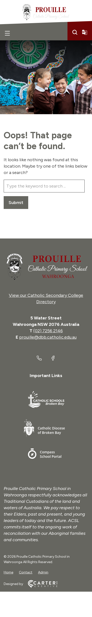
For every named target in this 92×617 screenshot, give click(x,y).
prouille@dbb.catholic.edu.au (48, 337)
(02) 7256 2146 (48, 330)
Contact (25, 572)
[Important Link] (46, 400)
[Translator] (85, 32)
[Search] (75, 32)
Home (8, 572)
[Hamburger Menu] (7, 33)
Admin (43, 572)
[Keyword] (44, 186)
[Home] (46, 267)
